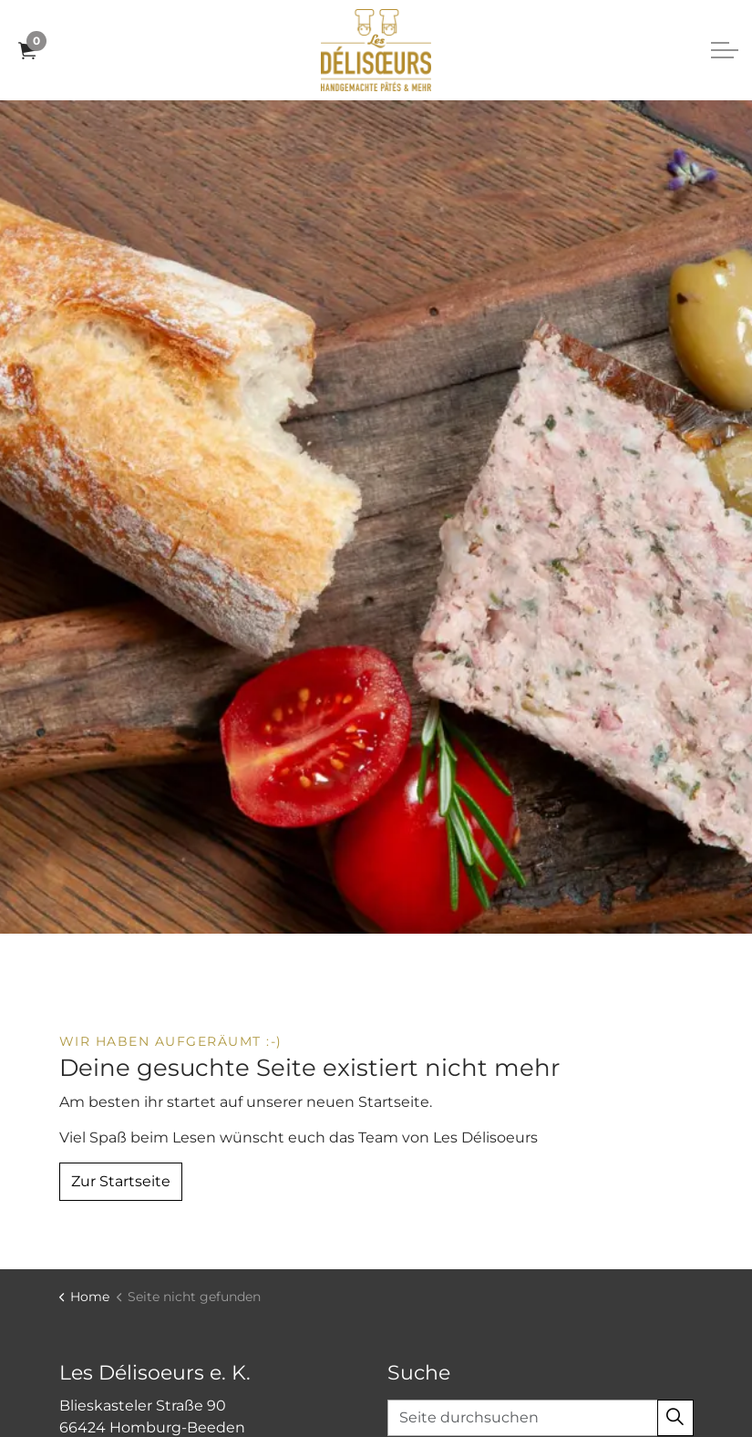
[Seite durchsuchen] (540, 1418)
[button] (675, 1418)
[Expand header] (724, 50)
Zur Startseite (120, 1181)
